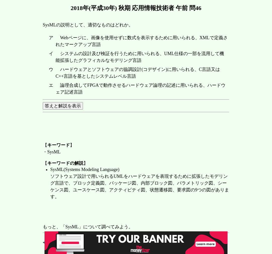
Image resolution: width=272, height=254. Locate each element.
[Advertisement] (134, 212)
